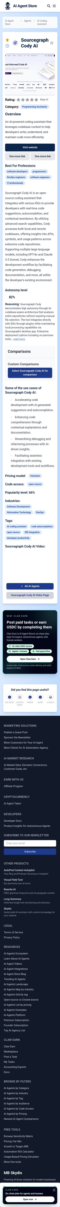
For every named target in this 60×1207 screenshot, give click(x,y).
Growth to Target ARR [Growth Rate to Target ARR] (16, 1146)
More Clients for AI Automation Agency (26, 747)
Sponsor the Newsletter (17, 737)
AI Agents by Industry (16, 1093)
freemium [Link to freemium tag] (35, 476)
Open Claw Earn (30, 659)
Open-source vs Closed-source (21, 999)
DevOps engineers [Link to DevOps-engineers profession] (16, 177)
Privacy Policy (12, 937)
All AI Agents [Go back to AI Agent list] (30, 586)
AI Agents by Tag (13, 1098)
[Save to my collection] (51, 43)
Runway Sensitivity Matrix (18, 1136)
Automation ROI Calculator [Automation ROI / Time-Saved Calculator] (19, 1151)
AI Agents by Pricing (15, 1113)
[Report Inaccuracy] (7, 46)
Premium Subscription (16, 1020)
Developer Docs (13, 820)
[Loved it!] (50, 697)
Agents (27, 21)
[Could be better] (20, 697)
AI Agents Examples (15, 1009)
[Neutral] (30, 697)
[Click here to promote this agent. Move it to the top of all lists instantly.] (7, 40)
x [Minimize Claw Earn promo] (54, 1190)
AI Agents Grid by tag (16, 994)
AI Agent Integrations (16, 968)
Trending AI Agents (14, 979)
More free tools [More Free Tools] (12, 1161)
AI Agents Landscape (16, 984)
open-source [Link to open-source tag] (35, 484)
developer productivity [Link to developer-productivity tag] (18, 538)
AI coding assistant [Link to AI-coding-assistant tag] (16, 526)
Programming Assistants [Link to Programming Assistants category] (34, 106)
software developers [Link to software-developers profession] (17, 171)
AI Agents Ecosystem (16, 953)
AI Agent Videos (13, 963)
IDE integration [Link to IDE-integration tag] (32, 532)
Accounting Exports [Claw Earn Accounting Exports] (15, 1067)
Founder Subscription (16, 1025)
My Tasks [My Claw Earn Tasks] (9, 1061)
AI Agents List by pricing (17, 1004)
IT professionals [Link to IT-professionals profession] (15, 183)
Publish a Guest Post (16, 732)
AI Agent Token (12, 803)
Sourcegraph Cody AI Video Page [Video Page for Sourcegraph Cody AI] (30, 595)
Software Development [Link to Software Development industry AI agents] (18, 506)
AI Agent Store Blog (15, 974)
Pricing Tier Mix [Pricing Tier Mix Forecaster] (12, 1141)
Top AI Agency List (14, 1030)
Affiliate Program (13, 786)
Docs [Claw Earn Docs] (7, 1072)
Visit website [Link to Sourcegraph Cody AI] (30, 147)
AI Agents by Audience (16, 1103)
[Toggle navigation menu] (54, 6)
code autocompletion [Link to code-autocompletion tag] (41, 526)
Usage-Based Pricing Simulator (21, 1156)
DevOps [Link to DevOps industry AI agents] (40, 512)
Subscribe (30, 851)
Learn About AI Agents (16, 958)
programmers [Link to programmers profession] (39, 171)
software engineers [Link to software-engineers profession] (40, 177)
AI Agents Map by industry (19, 989)
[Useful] (40, 697)
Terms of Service (13, 932)
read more (19, 339)
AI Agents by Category (16, 1088)
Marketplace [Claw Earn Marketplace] (11, 1051)
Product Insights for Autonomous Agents (27, 825)
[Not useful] (9, 697)
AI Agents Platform (14, 1015)
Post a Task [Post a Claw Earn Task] (10, 1056)
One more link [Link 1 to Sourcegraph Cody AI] (17, 156)
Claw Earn (9, 1046)
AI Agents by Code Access (19, 1108)
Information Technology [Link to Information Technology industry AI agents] (19, 512)
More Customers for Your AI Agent (23, 742)
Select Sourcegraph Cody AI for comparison (30, 372)
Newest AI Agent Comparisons (21, 1118)
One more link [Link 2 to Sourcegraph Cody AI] (43, 156)
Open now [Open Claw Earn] (30, 1199)
